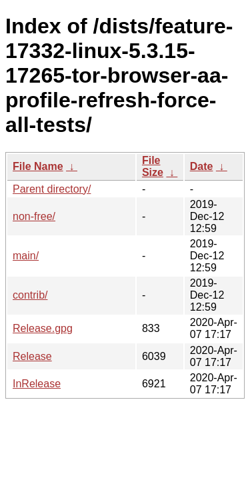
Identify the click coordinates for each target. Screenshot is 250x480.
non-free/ (34, 216)
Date (201, 166)
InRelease (37, 383)
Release (32, 356)
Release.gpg (43, 328)
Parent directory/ (52, 189)
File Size (152, 166)
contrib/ (30, 295)
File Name (38, 166)
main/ (26, 255)
